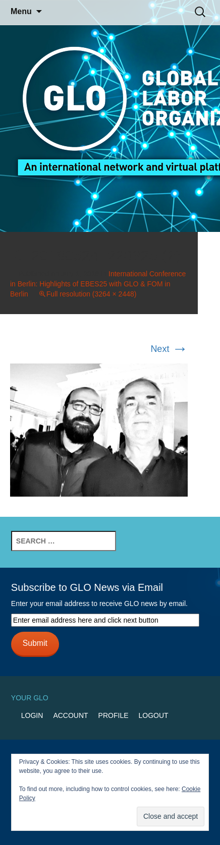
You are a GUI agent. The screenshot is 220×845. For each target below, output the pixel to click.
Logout (154, 715)
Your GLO (29, 698)
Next (169, 349)
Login (32, 715)
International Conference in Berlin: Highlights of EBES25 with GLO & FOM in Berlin (98, 284)
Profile (113, 715)
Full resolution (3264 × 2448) (91, 294)
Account (70, 715)
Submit (35, 643)
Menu (21, 11)
